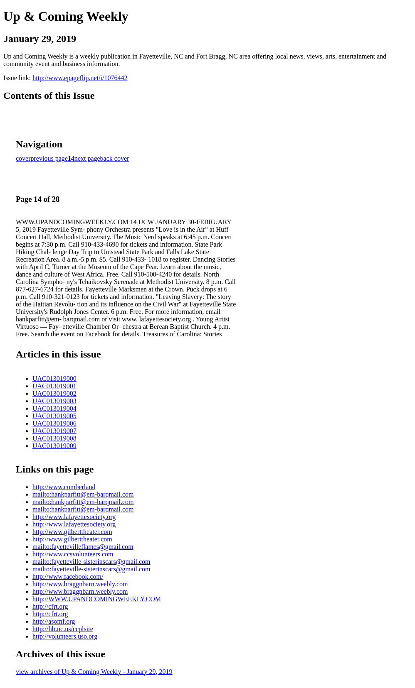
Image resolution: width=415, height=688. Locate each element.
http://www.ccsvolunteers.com (72, 554)
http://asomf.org (53, 621)
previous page (49, 158)
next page (87, 158)
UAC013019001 (54, 385)
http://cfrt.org (50, 606)
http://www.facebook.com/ (67, 576)
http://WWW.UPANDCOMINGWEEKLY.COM (96, 598)
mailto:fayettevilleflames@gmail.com (82, 546)
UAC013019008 (54, 438)
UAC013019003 (54, 400)
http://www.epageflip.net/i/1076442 (79, 77)
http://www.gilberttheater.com (72, 531)
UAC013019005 (54, 415)
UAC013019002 (54, 393)
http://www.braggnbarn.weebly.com (80, 584)
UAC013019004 (54, 408)
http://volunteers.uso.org (64, 636)
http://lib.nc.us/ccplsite (62, 628)
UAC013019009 (54, 445)
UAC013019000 (54, 378)
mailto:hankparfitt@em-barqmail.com (83, 494)
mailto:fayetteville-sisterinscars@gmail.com (91, 561)
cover (23, 158)
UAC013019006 (54, 423)
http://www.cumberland (63, 486)
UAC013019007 (54, 430)
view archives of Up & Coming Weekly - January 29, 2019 (94, 671)
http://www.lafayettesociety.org (74, 516)
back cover (114, 158)
